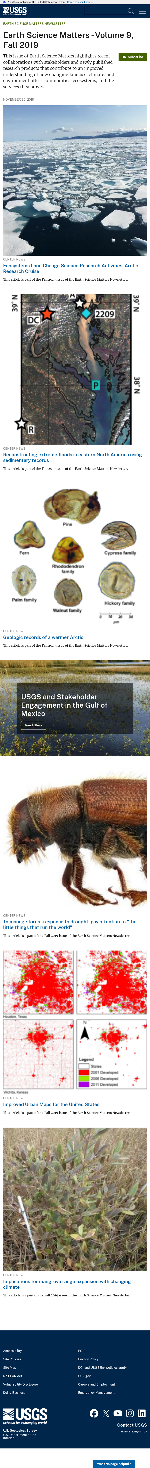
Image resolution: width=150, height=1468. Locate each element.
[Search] (131, 11)
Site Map (9, 1368)
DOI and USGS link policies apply (102, 1368)
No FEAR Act (12, 1376)
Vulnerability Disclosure (20, 1384)
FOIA (82, 1351)
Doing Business (14, 1393)
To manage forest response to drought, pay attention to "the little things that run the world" (70, 924)
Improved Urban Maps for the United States (51, 1104)
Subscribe (133, 57)
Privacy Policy (88, 1359)
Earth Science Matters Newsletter (34, 24)
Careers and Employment (96, 1384)
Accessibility (12, 1351)
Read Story (33, 725)
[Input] (109, 11)
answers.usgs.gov (134, 1431)
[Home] (15, 14)
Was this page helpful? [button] (114, 1464)
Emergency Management (96, 1393)
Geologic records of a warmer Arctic (43, 637)
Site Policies (12, 1359)
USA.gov (84, 1376)
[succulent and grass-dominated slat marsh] (75, 708)
